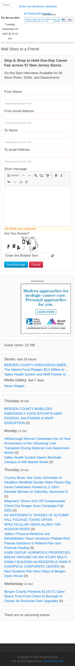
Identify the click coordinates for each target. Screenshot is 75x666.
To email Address (17, 150)
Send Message (16, 264)
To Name (11, 130)
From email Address (19, 111)
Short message (15, 169)
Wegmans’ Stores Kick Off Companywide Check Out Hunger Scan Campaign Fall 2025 (34, 505)
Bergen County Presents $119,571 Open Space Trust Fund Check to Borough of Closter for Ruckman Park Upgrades (34, 596)
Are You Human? (17, 233)
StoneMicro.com (53, 661)
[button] (13, 175)
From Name (13, 92)
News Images (14, 386)
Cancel (36, 264)
